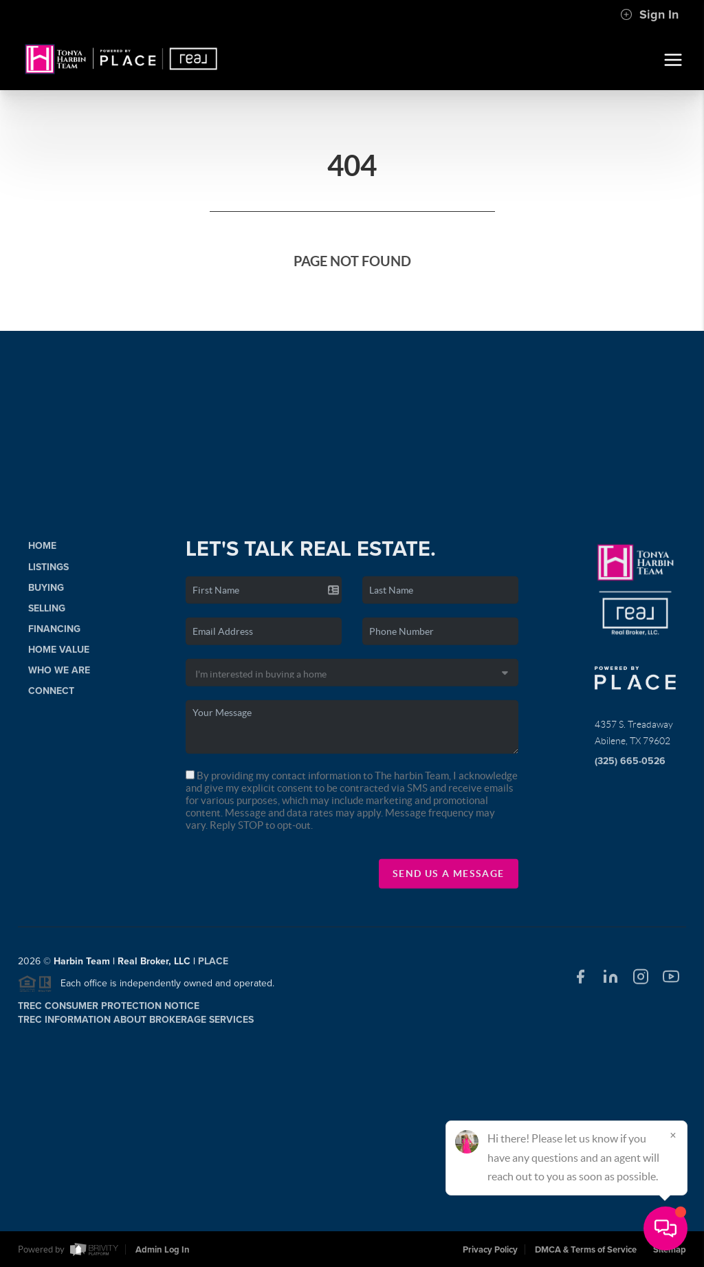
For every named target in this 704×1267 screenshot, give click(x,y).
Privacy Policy (490, 1249)
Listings (48, 572)
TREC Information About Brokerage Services (136, 1025)
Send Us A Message (449, 878)
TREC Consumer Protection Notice (108, 1011)
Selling (46, 613)
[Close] (673, 1134)
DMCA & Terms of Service (586, 1249)
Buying (46, 592)
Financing (54, 634)
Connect (51, 696)
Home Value (58, 655)
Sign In (649, 14)
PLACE (213, 967)
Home (42, 551)
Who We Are (59, 676)
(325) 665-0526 (630, 766)
